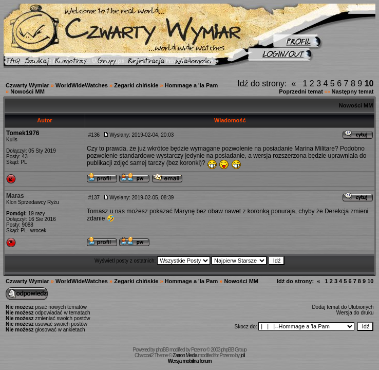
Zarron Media (185, 355)
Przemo (198, 350)
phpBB (162, 350)
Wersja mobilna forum (190, 361)
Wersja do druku (355, 313)
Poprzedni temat (301, 91)
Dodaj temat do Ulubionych (342, 307)
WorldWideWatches (81, 85)
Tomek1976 (22, 133)
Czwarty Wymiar (27, 85)
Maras (15, 195)
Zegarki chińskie (136, 85)
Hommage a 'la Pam (191, 85)
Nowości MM (27, 91)
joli (242, 355)
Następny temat (353, 91)
